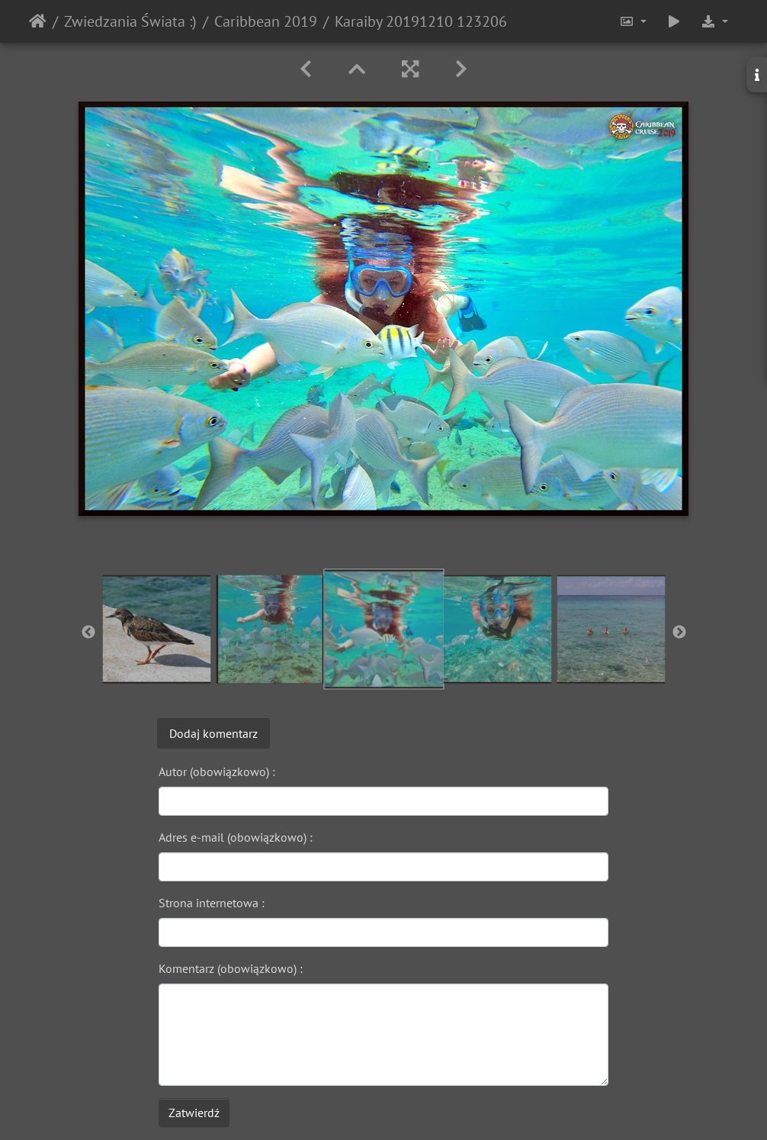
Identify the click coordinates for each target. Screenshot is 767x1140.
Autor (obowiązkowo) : (217, 771)
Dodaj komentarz (213, 733)
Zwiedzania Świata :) (130, 21)
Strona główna (38, 21)
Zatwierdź (194, 1112)
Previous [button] (88, 632)
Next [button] (679, 632)
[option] (156, 629)
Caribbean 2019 (265, 21)
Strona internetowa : (212, 902)
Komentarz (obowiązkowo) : (231, 968)
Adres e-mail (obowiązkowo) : (236, 837)
